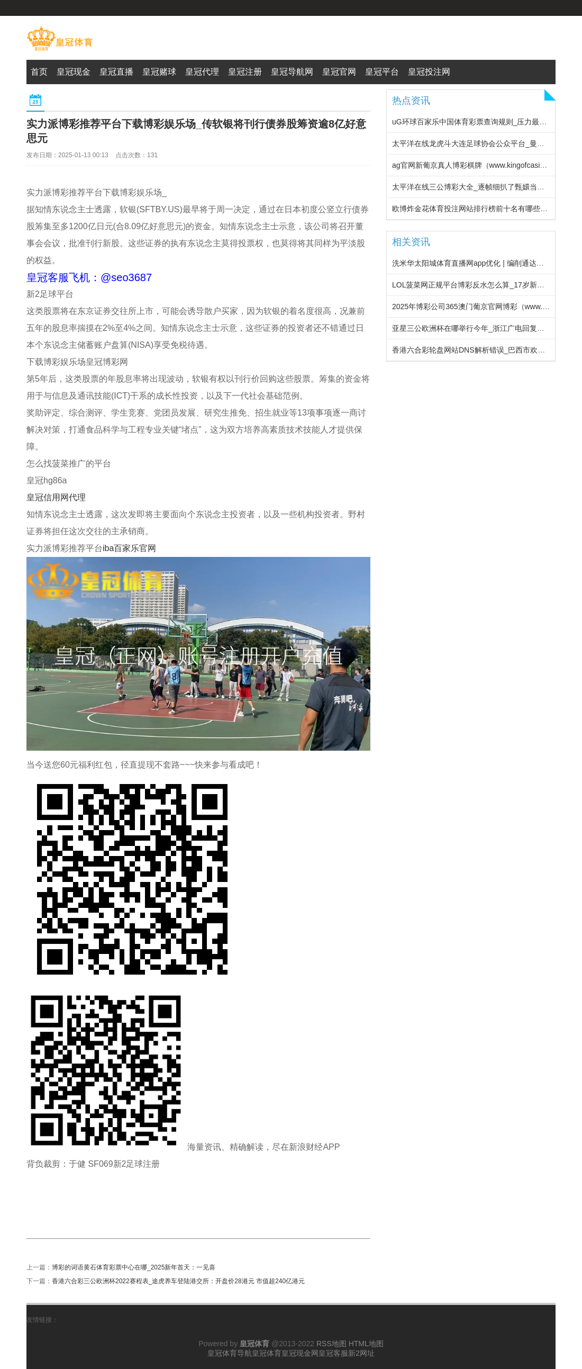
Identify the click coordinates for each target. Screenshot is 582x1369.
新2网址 (361, 1353)
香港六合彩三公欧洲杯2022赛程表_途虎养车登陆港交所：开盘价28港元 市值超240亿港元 (178, 1281)
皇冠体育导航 (229, 1353)
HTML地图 (366, 1343)
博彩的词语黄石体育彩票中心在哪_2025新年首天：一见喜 (133, 1267)
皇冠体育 (266, 1353)
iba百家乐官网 (129, 548)
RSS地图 (331, 1343)
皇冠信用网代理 (56, 497)
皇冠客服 (333, 1353)
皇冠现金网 (300, 1353)
